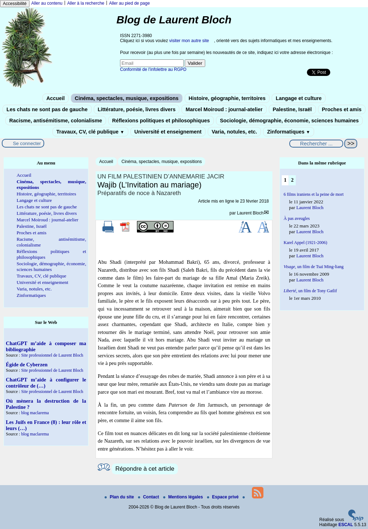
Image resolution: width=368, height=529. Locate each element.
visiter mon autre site (189, 40)
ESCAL (346, 524)
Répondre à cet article (144, 468)
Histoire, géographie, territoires (227, 98)
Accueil (55, 98)
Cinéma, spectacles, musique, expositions (127, 98)
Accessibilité (15, 3)
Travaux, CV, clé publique (90, 132)
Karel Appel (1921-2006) (305, 242)
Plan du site (120, 496)
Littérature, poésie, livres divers (137, 109)
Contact (149, 496)
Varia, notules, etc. (234, 132)
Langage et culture (299, 98)
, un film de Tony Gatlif (310, 290)
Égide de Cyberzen (26, 364)
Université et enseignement (168, 132)
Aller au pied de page (129, 3)
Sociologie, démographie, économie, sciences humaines (289, 120)
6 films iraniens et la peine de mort (314, 194)
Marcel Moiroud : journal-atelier (223, 109)
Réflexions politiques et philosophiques (161, 120)
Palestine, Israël (292, 109)
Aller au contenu (47, 3)
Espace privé (223, 496)
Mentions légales (183, 496)
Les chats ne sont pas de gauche (47, 109)
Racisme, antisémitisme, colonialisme (55, 120)
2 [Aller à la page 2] (292, 180)
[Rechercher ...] (316, 144)
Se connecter (27, 143)
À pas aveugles (297, 218)
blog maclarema (35, 412)
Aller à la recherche (85, 3)
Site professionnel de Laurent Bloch (52, 355)
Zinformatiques (288, 132)
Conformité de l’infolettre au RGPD (153, 69)
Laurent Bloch (250, 213)
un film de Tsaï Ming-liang (314, 266)
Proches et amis (342, 109)
